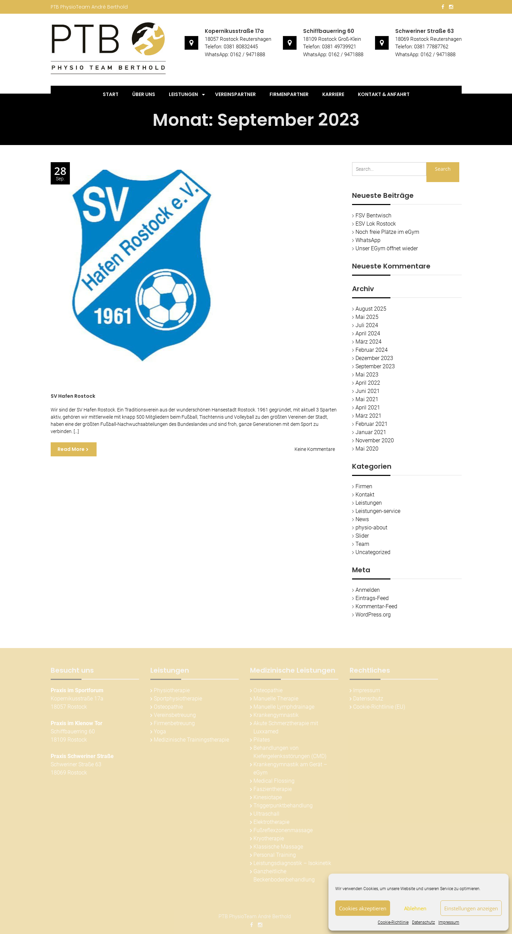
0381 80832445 (241, 47)
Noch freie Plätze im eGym (387, 232)
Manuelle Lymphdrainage (283, 709)
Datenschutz (423, 922)
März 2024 (368, 341)
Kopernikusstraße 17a (234, 31)
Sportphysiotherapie (178, 700)
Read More (71, 449)
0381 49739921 (339, 47)
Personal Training (274, 857)
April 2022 (367, 383)
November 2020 (374, 440)
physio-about (371, 527)
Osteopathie (168, 709)
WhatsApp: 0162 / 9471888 (235, 54)
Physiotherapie (172, 692)
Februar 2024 (371, 350)
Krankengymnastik (276, 717)
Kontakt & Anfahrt (384, 94)
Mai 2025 (366, 317)
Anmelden (367, 590)
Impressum (448, 922)
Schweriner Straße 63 (424, 31)
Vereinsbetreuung (175, 717)
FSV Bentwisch (373, 215)
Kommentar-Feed (376, 606)
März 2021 (368, 415)
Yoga (160, 733)
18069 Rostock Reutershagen (428, 39)
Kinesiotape (267, 799)
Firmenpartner (289, 94)
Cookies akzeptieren (362, 908)
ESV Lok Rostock (375, 223)
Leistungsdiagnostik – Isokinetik (292, 865)
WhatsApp (367, 240)
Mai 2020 (366, 448)
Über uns (143, 94)
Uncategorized (372, 552)
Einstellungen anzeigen (471, 908)
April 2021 (367, 407)
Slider (362, 535)
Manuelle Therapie (275, 700)
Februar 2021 (371, 424)
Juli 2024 (366, 325)
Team (362, 544)
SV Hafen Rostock (73, 396)
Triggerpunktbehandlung (283, 807)
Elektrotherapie (271, 824)
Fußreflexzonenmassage (283, 832)
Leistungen (183, 94)
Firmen (363, 486)
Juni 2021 (367, 391)
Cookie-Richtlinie (393, 922)
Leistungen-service (377, 511)
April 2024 (367, 333)
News (362, 519)
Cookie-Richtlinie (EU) (379, 709)
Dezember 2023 (374, 358)
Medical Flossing (274, 783)
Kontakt (364, 494)
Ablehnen (415, 908)
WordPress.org (373, 614)
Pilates (261, 742)
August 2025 (370, 309)
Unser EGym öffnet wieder (386, 248)
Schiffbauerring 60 (328, 31)
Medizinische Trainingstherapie (191, 742)
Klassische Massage (278, 849)
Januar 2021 (370, 432)
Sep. (60, 173)
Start (110, 94)
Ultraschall (266, 816)
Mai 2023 (366, 374)
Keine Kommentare (315, 449)
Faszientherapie (272, 791)
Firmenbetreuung (174, 725)
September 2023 (375, 366)
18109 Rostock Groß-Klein (332, 39)
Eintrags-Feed (372, 598)
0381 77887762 (431, 47)
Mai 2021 (366, 399)
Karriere (333, 94)
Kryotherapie (268, 840)
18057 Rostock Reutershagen (238, 39)
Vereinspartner (235, 94)
